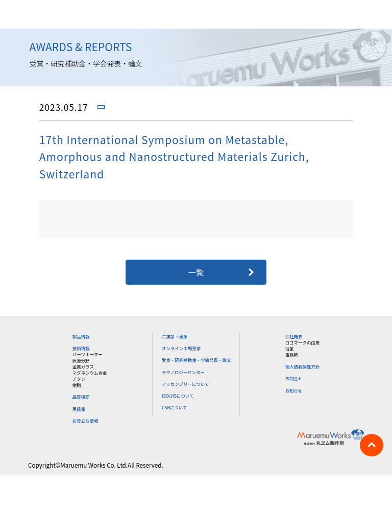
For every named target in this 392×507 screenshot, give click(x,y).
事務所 (291, 355)
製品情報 (81, 336)
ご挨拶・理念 (175, 336)
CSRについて (174, 407)
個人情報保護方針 (302, 366)
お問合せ (294, 378)
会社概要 (294, 336)
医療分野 (81, 360)
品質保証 (81, 397)
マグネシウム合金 (89, 373)
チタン (78, 379)
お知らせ (294, 390)
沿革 (289, 348)
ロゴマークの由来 (302, 342)
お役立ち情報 (85, 421)
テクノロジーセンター (183, 372)
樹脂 (76, 385)
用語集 (78, 409)
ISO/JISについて (177, 396)
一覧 (196, 272)
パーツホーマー (87, 354)
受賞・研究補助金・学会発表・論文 (196, 360)
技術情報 (81, 348)
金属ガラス (83, 366)
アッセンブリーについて (185, 384)
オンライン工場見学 (181, 348)
